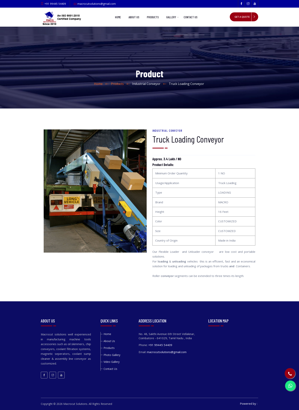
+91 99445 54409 (55, 4)
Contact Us (190, 17)
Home (118, 17)
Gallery (171, 17)
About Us (134, 17)
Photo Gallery (112, 355)
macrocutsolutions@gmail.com (96, 4)
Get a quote (242, 16)
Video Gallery (112, 362)
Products (153, 17)
